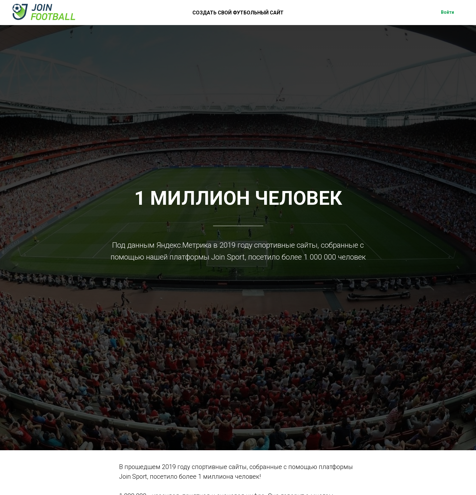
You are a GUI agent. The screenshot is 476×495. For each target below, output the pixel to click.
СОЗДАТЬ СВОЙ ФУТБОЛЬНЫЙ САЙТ (238, 13)
